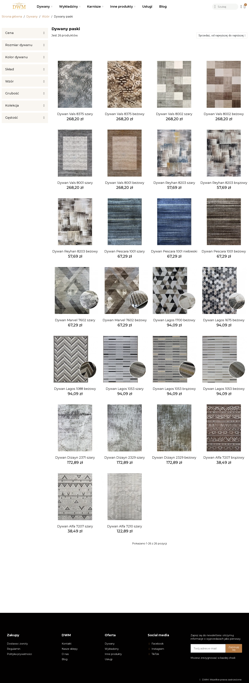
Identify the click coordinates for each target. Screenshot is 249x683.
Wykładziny (69, 6)
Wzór (46, 16)
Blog (163, 6)
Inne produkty (122, 6)
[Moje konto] (241, 6)
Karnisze (95, 6)
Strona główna (12, 16)
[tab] (25, 33)
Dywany (44, 6)
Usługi (147, 6)
